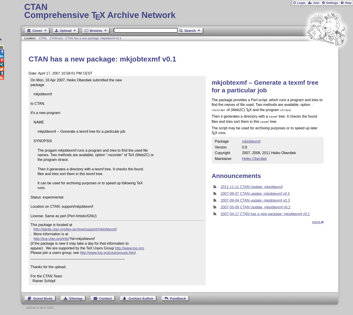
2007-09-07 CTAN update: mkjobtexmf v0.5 (255, 192)
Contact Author (141, 298)
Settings (332, 3)
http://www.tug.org (129, 248)
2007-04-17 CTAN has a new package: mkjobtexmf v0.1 (265, 212)
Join (316, 3)
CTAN (43, 38)
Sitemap (75, 298)
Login (301, 3)
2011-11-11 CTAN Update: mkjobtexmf (252, 185)
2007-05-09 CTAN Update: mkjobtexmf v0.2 (255, 205)
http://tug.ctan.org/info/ (51, 239)
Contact (105, 298)
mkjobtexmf (251, 140)
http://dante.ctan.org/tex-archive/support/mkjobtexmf (75, 229)
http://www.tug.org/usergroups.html (108, 253)
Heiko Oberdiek (254, 157)
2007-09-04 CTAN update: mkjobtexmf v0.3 (255, 199)
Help (348, 3)
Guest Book (42, 298)
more (316, 220)
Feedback (178, 298)
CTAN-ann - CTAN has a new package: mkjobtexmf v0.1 (85, 38)
